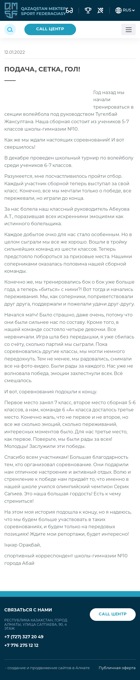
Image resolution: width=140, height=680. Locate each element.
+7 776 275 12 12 (21, 646)
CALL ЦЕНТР (50, 29)
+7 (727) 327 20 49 (24, 637)
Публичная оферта (117, 668)
